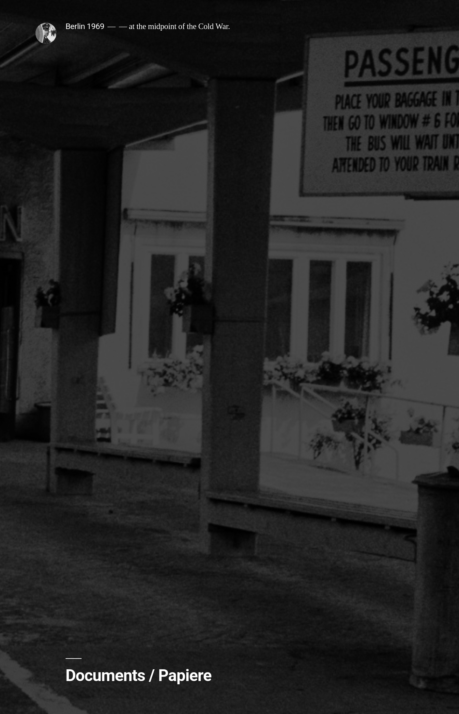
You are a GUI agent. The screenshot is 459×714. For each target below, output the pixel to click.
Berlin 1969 (85, 26)
